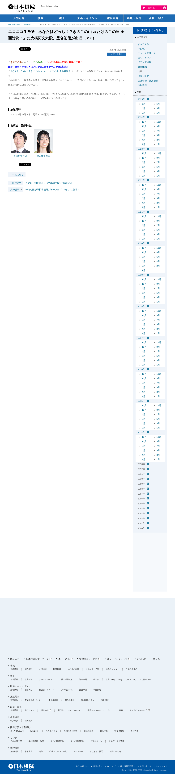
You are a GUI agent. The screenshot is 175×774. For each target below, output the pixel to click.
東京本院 (14, 700)
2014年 (141, 432)
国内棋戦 (28, 669)
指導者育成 (119, 731)
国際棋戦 (57, 669)
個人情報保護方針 (128, 766)
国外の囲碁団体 (77, 741)
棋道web (44, 710)
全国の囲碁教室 (70, 731)
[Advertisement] (150, 554)
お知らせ (27, 24)
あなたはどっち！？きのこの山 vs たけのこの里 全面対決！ (40, 71)
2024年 (141, 117)
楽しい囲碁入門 (17, 731)
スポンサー (78, 751)
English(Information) (49, 6)
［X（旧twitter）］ (146, 679)
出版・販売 (143, 76)
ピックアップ (144, 57)
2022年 (141, 180)
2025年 (141, 99)
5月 (158, 104)
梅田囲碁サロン (87, 700)
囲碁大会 (28, 690)
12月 (144, 122)
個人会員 (14, 721)
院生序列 (83, 679)
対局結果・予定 (92, 669)
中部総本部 (53, 700)
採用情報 (142, 85)
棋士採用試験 (67, 679)
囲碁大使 (134, 731)
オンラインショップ (117, 659)
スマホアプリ (51, 731)
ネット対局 (64, 659)
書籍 (121, 710)
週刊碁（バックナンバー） (69, 710)
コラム (156, 659)
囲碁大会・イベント (20, 686)
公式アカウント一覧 (58, 751)
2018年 (141, 306)
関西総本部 (69, 700)
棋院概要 (14, 748)
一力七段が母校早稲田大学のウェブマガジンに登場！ (43, 189)
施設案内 (14, 696)
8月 (143, 131)
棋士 (12, 676)
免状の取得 (89, 731)
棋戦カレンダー (112, 669)
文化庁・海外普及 (116, 741)
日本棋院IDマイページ (37, 659)
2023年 (141, 149)
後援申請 (83, 690)
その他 (141, 48)
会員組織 (142, 66)
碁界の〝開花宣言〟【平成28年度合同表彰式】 (40, 182)
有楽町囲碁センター (33, 700)
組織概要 (14, 751)
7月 (158, 131)
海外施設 (105, 700)
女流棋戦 (43, 669)
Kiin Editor (34, 731)
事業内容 (28, 751)
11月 (159, 122)
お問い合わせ (115, 751)
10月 (144, 126)
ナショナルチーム (46, 679)
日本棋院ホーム (14, 24)
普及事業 (104, 731)
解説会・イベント (46, 690)
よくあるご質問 (96, 751)
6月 (143, 104)
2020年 (141, 243)
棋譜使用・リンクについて (104, 766)
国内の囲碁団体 (57, 741)
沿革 (41, 751)
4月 (143, 108)
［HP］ (113, 679)
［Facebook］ (131, 679)
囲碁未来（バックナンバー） (99, 710)
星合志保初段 (43, 156)
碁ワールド (29, 710)
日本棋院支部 (16, 741)
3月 (158, 108)
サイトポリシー (82, 766)
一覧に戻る (17, 174)
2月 (143, 113)
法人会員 (28, 721)
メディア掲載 (116, 54)
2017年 (141, 338)
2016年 (141, 369)
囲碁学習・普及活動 (148, 80)
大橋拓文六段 (20, 156)
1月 (158, 113)
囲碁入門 (14, 659)
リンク (13, 737)
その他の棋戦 (73, 669)
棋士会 (96, 679)
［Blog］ (120, 679)
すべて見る (143, 44)
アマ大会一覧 (67, 690)
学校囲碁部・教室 (36, 741)
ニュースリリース (147, 53)
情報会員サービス (88, 659)
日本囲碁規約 (131, 669)
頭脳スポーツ (96, 741)
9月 (158, 126)
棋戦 (12, 665)
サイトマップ (161, 766)
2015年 (141, 401)
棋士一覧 (28, 679)
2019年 (141, 275)
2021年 (141, 212)
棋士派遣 (97, 690)
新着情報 (14, 669)
